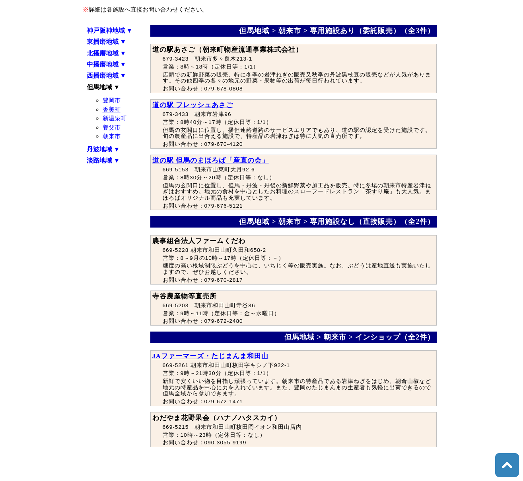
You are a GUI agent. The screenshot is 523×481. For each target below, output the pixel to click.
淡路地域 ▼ (103, 160)
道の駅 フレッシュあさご (192, 105)
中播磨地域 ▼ (106, 64)
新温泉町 (114, 118)
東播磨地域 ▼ (106, 41)
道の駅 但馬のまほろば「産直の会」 (210, 160)
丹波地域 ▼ (103, 149)
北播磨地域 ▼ (106, 53)
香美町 (112, 109)
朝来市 (112, 136)
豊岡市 (112, 100)
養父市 (112, 127)
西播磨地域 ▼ (106, 75)
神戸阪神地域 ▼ (110, 30)
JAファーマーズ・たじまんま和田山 (210, 356)
